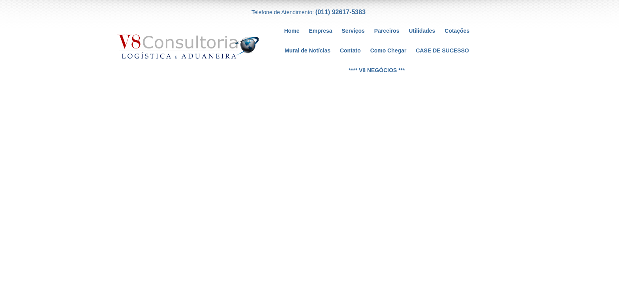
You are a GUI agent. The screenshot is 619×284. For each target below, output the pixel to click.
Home (292, 31)
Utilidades (422, 31)
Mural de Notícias (307, 50)
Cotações (457, 31)
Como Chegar (388, 50)
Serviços (353, 31)
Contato (350, 50)
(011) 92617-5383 (340, 12)
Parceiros (387, 31)
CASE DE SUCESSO (442, 50)
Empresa (320, 31)
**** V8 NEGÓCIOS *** (377, 70)
